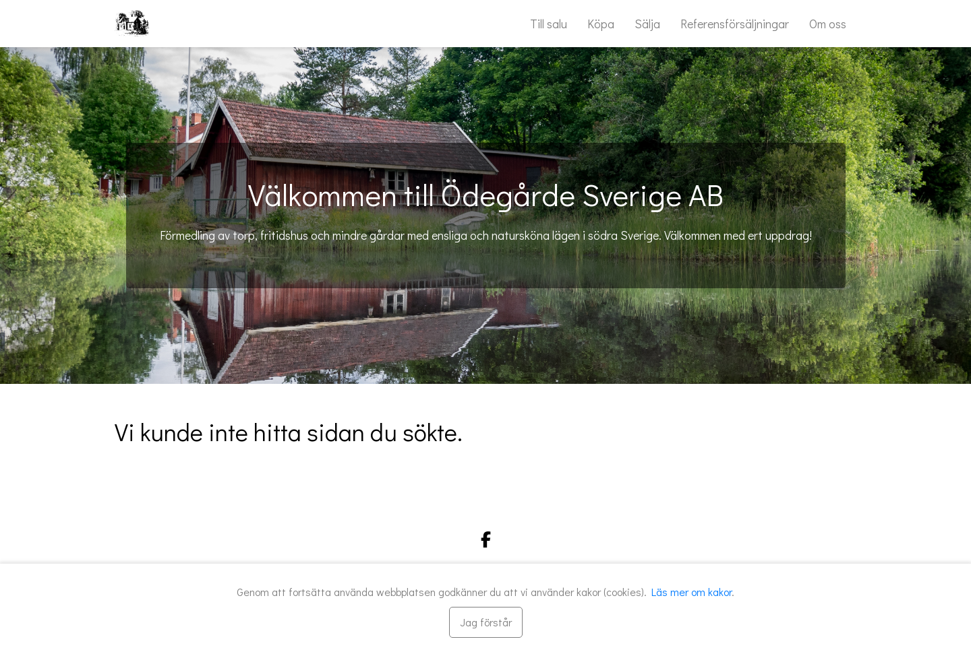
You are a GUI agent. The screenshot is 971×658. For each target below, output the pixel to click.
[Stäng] (486, 622)
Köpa (600, 23)
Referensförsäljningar (734, 23)
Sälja (647, 23)
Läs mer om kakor (691, 592)
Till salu (548, 23)
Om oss (827, 23)
